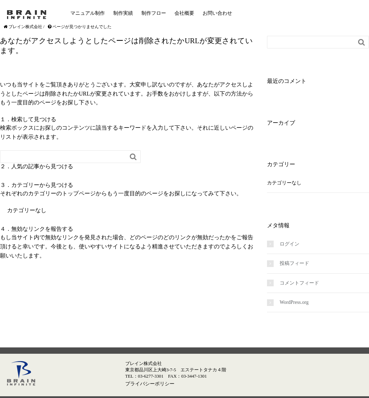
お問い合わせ (217, 13)
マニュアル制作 (87, 13)
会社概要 (184, 13)
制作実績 (123, 13)
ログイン (289, 244)
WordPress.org (294, 302)
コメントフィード (299, 283)
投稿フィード (294, 263)
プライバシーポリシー (149, 383)
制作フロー (153, 13)
